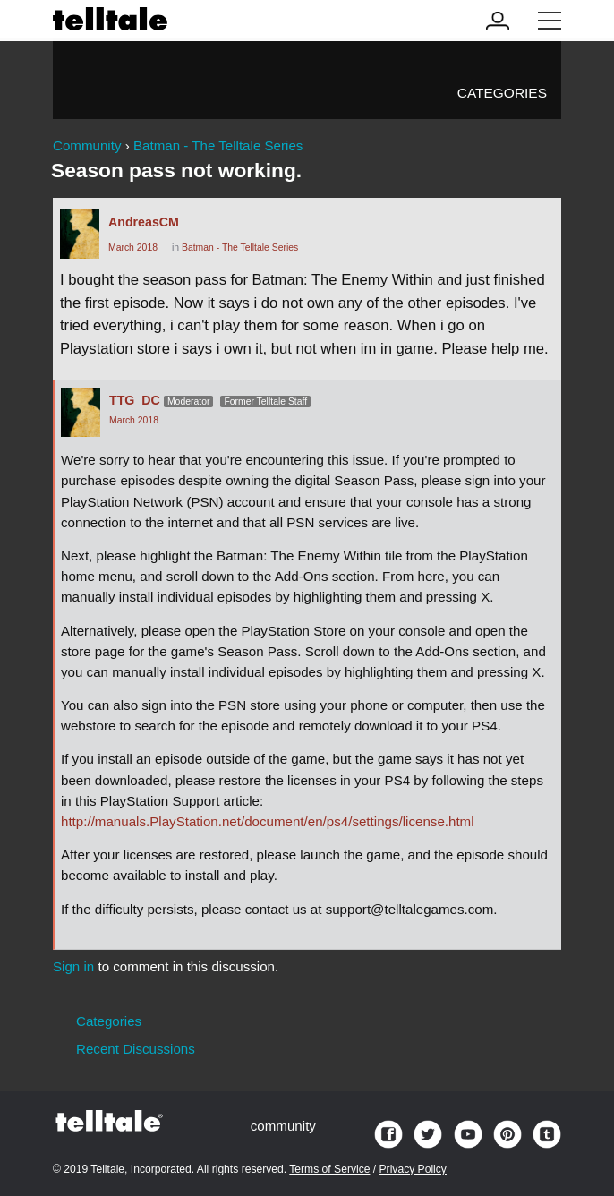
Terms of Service (329, 1169)
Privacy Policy (413, 1169)
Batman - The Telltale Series (240, 247)
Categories (502, 92)
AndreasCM (143, 222)
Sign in (73, 966)
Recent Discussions (135, 1048)
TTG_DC (134, 400)
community (283, 1125)
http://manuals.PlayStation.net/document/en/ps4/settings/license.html (267, 821)
